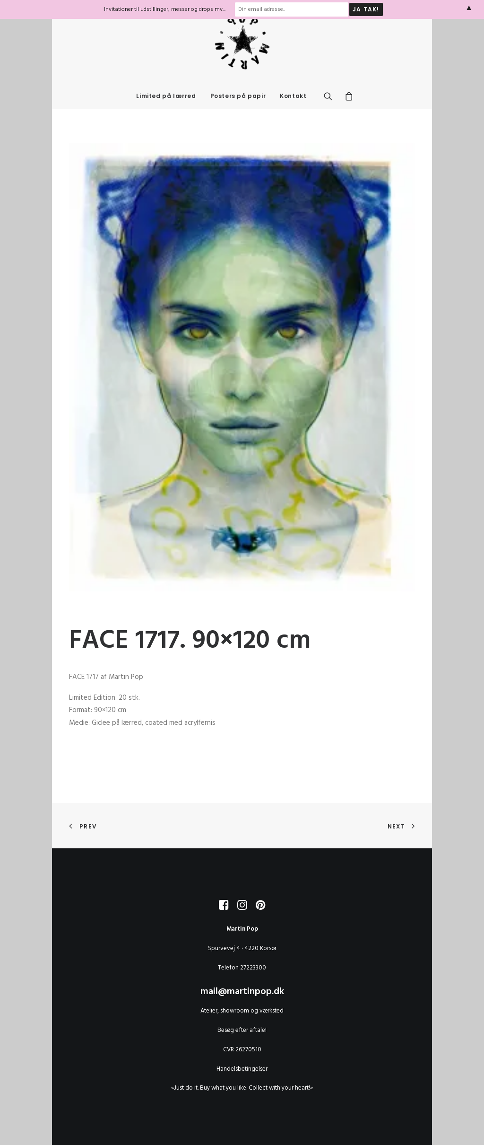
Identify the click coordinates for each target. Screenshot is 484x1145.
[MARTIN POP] (242, 60)
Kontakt (293, 115)
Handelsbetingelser (242, 1069)
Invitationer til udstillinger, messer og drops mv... (164, 9)
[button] (331, 115)
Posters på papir (238, 115)
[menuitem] (166, 115)
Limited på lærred (166, 115)
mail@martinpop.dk (242, 992)
